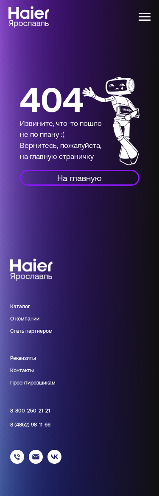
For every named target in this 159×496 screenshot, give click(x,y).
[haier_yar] (54, 461)
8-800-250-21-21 (30, 411)
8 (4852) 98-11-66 (30, 425)
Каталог (20, 306)
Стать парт (23, 331)
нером (45, 331)
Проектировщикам (33, 383)
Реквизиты (23, 358)
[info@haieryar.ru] (36, 461)
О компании (24, 319)
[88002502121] (17, 461)
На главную (79, 178)
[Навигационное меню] (145, 17)
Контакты (22, 370)
